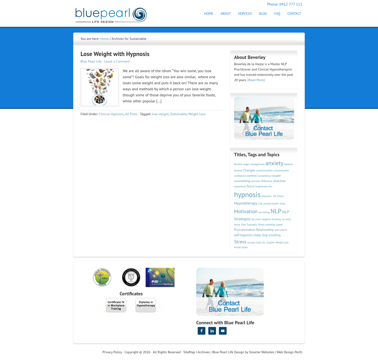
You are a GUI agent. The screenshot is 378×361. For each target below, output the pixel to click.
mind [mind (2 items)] (282, 203)
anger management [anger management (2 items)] (253, 164)
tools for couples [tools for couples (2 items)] (265, 242)
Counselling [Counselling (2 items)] (263, 175)
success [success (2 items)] (251, 242)
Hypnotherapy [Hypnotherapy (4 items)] (245, 203)
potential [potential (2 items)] (270, 224)
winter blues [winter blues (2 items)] (241, 247)
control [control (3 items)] (252, 175)
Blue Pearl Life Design (228, 352)
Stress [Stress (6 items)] (240, 242)
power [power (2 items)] (279, 224)
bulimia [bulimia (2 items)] (238, 170)
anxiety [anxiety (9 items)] (274, 163)
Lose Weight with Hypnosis (115, 54)
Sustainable (178, 114)
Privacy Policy (112, 352)
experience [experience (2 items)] (240, 186)
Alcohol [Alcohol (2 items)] (238, 164)
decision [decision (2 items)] (255, 181)
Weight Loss (196, 114)
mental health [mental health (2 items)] (271, 203)
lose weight (160, 114)
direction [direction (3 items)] (279, 181)
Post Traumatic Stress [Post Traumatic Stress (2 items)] (252, 224)
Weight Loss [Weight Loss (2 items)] (281, 242)
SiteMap (189, 352)
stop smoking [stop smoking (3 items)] (271, 235)
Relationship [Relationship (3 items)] (265, 229)
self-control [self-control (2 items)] (281, 230)
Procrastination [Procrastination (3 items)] (244, 229)
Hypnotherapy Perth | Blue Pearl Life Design (115, 14)
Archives (204, 352)
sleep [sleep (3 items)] (257, 235)
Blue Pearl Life (91, 61)
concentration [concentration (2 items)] (281, 170)
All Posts (131, 114)
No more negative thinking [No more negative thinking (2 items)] (266, 219)
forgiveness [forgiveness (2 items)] (261, 186)
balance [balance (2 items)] (288, 164)
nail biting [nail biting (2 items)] (264, 212)
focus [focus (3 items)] (250, 186)
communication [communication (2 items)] (264, 170)
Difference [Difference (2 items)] (266, 181)
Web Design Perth (289, 352)
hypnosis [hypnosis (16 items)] (247, 194)
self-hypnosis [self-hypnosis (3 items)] (243, 235)
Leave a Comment (117, 61)
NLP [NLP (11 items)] (275, 211)
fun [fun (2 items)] (270, 186)
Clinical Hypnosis (111, 114)
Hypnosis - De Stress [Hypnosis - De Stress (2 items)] (273, 196)
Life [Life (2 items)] (260, 203)
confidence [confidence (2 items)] (240, 175)
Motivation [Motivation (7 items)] (245, 211)
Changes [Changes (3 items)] (249, 170)
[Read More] (256, 80)
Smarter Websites (261, 352)
